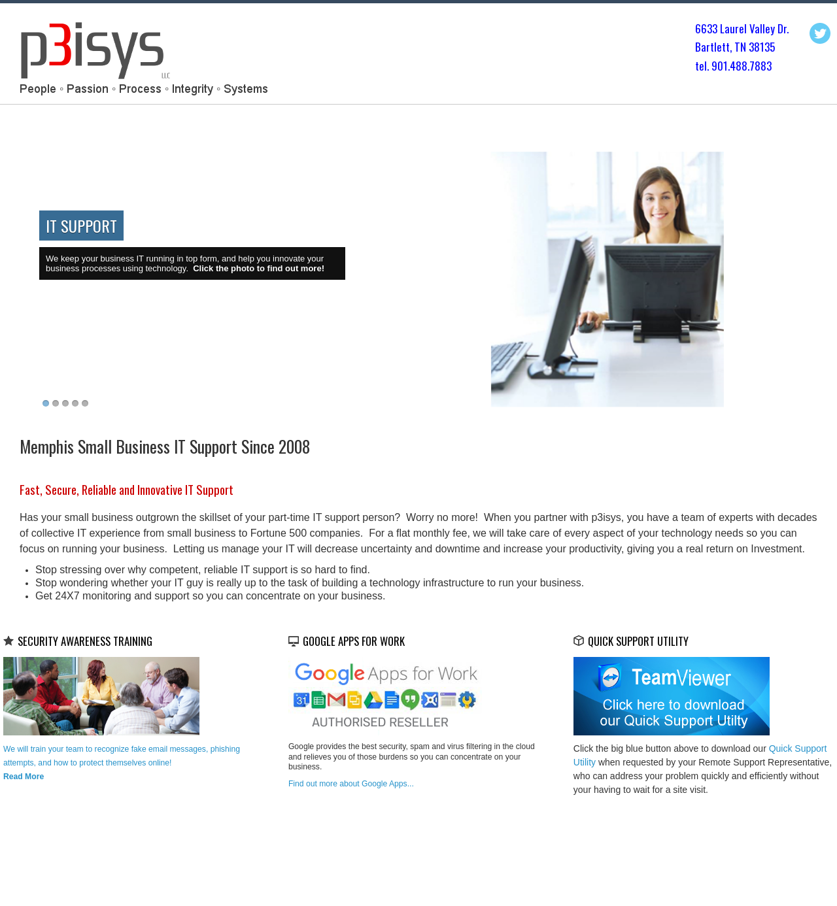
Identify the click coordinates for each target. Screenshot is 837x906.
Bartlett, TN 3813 (732, 47)
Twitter (820, 33)
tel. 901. (712, 66)
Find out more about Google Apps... (351, 783)
